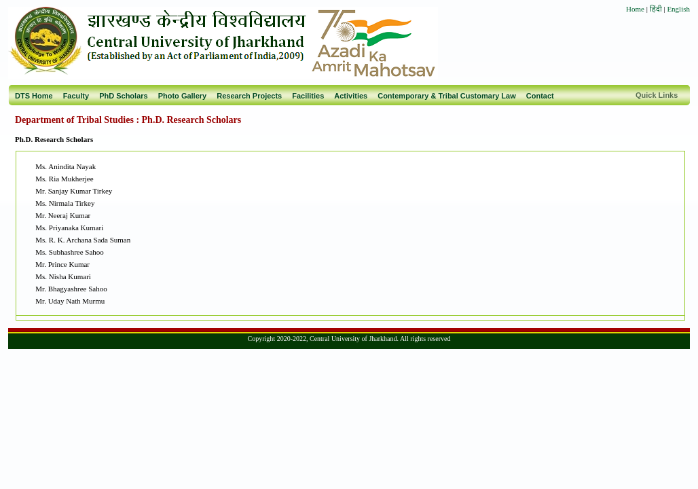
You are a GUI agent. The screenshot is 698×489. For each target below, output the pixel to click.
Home (635, 9)
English (678, 9)
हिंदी (657, 9)
